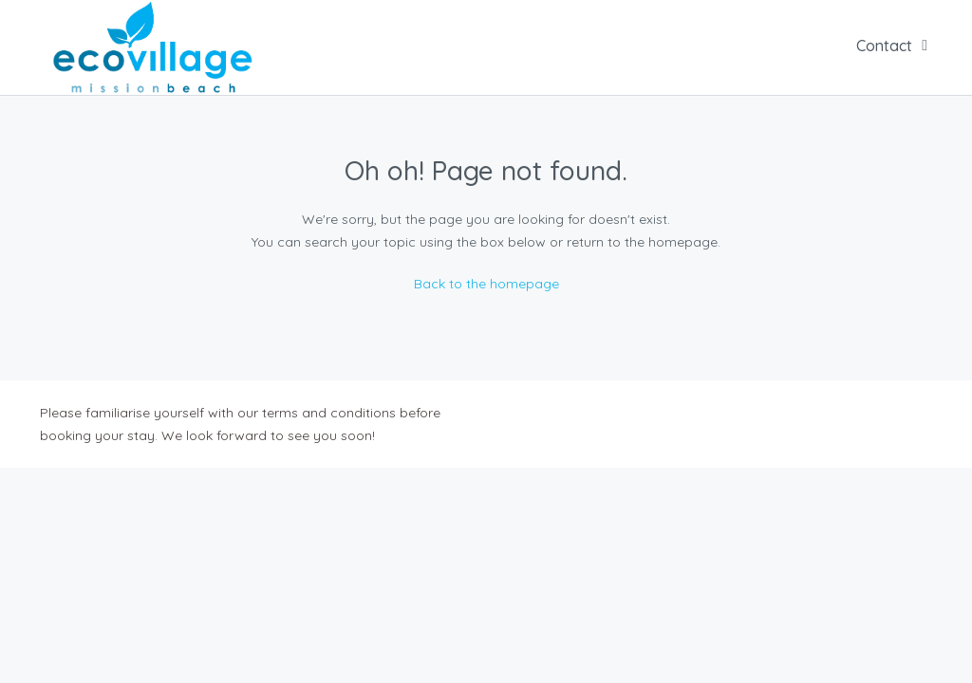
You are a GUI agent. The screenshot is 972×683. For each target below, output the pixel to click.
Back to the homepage (486, 283)
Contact (884, 45)
